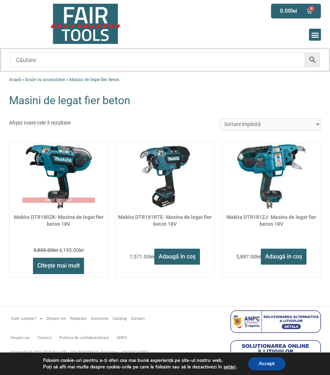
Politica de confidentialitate (84, 337)
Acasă (15, 79)
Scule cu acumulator (45, 79)
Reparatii (78, 318)
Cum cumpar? (26, 318)
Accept (267, 363)
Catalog (119, 318)
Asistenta (99, 318)
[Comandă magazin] (270, 124)
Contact (138, 318)
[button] (315, 35)
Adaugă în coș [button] (177, 256)
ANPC (122, 337)
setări (229, 367)
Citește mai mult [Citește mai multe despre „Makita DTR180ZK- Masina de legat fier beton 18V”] (58, 265)
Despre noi (56, 318)
